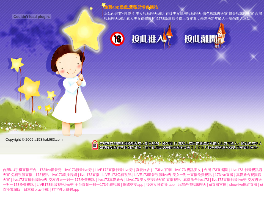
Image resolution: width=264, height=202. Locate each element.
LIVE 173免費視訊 (117, 175)
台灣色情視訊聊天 (192, 184)
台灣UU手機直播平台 (20, 170)
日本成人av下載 (36, 189)
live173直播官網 (64, 175)
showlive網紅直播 (243, 184)
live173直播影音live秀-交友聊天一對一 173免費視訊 (54, 180)
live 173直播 (90, 175)
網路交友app (133, 184)
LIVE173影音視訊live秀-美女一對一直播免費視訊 (173, 175)
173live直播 (224, 175)
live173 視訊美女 (187, 170)
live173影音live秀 (78, 170)
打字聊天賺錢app (65, 189)
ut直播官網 (217, 184)
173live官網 (162, 170)
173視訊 (42, 175)
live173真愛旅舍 (110, 180)
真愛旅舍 (143, 170)
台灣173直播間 (216, 170)
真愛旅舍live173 (196, 180)
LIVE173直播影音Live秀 (114, 170)
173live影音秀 (50, 170)
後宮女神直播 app (160, 184)
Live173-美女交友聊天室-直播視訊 (153, 180)
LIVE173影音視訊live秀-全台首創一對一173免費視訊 (78, 184)
